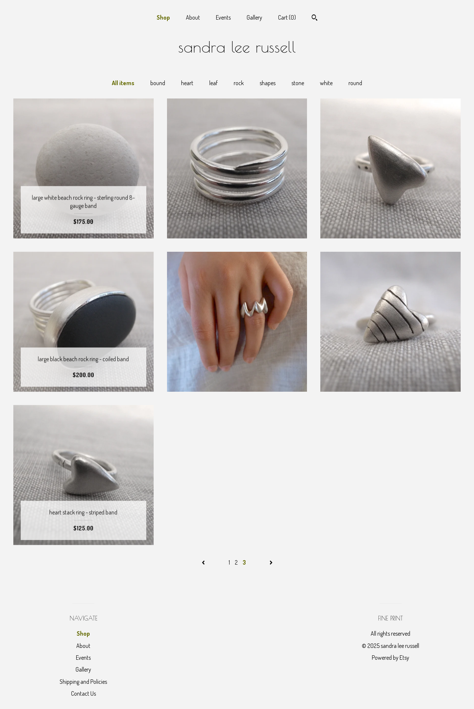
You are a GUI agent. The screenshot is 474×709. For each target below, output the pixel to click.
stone (297, 83)
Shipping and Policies (83, 681)
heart (187, 83)
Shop (163, 17)
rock (239, 83)
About (193, 17)
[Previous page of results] (203, 562)
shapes (268, 83)
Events (223, 17)
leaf (213, 83)
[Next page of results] (271, 562)
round (355, 83)
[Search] (314, 18)
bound (157, 83)
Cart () (287, 17)
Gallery (254, 17)
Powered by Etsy (390, 657)
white (326, 83)
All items (123, 83)
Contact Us (83, 693)
